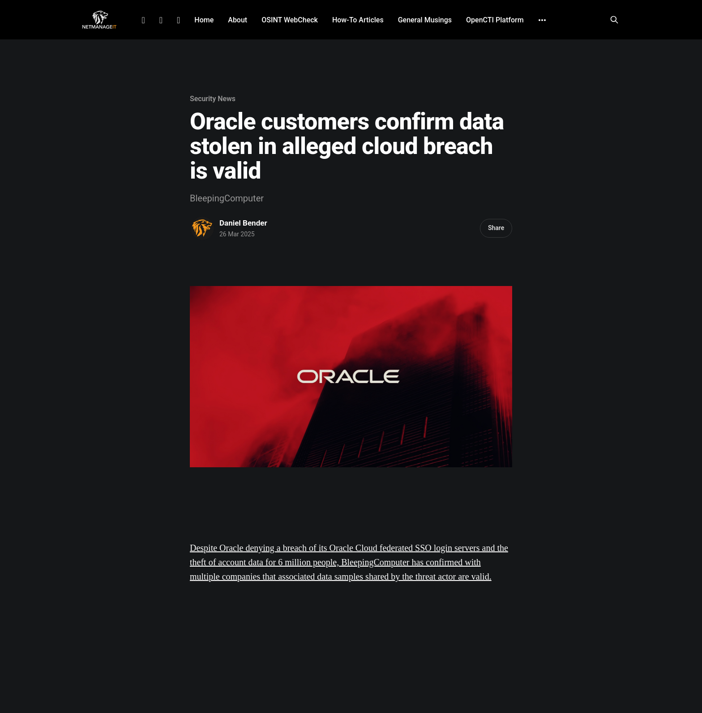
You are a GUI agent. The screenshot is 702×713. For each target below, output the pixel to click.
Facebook (161, 20)
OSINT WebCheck (289, 20)
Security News (212, 98)
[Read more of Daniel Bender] (202, 228)
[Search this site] (614, 20)
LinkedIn (143, 20)
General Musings (425, 20)
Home (204, 20)
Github (178, 20)
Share (496, 227)
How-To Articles (358, 20)
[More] (542, 20)
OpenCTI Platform (495, 20)
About (237, 20)
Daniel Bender (243, 222)
